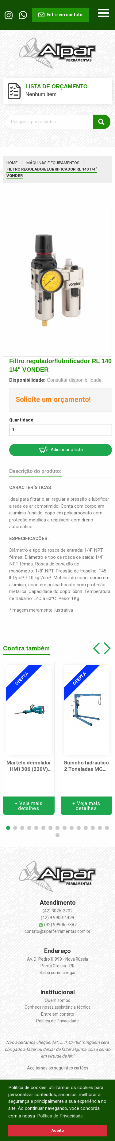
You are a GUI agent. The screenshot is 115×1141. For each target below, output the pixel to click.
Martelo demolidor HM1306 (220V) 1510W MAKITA (28, 766)
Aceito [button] (57, 1131)
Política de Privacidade (57, 1021)
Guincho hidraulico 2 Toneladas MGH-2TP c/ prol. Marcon (86, 766)
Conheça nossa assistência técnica (57, 1007)
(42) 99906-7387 (60, 925)
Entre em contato (60, 15)
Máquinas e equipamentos (52, 163)
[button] (8, 828)
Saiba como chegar (58, 973)
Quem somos (57, 1000)
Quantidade (21, 420)
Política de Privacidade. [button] (60, 1116)
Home (11, 163)
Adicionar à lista (61, 449)
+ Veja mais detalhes (29, 806)
